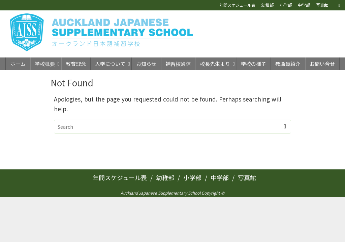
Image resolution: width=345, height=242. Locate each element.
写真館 (322, 5)
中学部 (304, 5)
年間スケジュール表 (237, 5)
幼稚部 (267, 5)
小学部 (286, 5)
